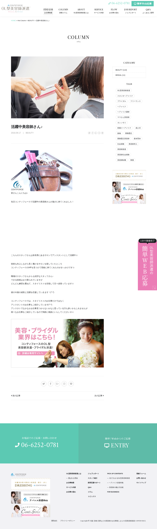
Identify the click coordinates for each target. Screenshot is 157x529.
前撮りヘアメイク (124, 128)
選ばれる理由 (73, 478)
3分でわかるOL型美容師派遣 (119, 478)
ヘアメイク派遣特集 (116, 483)
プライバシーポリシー (67, 521)
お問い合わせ (141, 478)
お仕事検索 (48, 11)
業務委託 (128, 133)
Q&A (89, 487)
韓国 (132, 160)
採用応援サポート (94, 483)
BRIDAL (119, 75)
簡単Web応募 (142, 4)
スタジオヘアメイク (125, 96)
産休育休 (137, 139)
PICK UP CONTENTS (115, 474)
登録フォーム (141, 474)
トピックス (92, 496)
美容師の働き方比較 (116, 487)
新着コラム (63, 11)
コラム (90, 492)
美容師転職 (121, 160)
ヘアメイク (121, 107)
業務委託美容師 (123, 139)
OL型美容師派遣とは (81, 11)
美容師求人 (133, 144)
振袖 (119, 133)
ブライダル (121, 101)
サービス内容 (99, 11)
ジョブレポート (130, 11)
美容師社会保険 (123, 155)
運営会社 (54, 521)
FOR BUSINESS (113, 492)
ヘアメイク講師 (123, 112)
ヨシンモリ (121, 123)
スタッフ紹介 (92, 478)
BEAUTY (119, 70)
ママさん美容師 (123, 117)
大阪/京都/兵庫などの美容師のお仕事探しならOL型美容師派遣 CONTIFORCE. (118, 521)
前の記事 (16, 396)
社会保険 (120, 144)
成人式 (138, 128)
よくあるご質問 (148, 11)
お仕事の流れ (114, 11)
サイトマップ (141, 483)
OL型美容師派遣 (123, 90)
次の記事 (98, 396)
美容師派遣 (121, 149)
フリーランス (135, 101)
